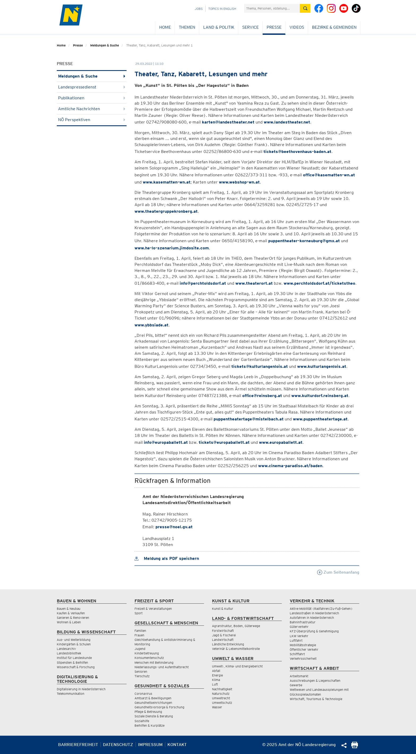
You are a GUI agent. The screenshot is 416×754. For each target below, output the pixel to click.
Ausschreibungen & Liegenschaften (315, 681)
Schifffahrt (297, 654)
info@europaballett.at (166, 442)
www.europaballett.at (280, 442)
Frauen (139, 635)
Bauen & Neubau (68, 609)
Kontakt (177, 744)
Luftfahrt (296, 640)
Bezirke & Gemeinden (334, 27)
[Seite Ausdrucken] (354, 746)
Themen (187, 27)
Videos (296, 27)
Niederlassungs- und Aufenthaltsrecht (162, 667)
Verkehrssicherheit (303, 659)
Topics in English (222, 9)
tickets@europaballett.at (224, 442)
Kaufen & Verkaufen (71, 613)
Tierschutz (142, 676)
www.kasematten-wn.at (166, 182)
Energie (217, 675)
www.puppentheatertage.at (320, 418)
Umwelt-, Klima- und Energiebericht (237, 666)
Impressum (150, 744)
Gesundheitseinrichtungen (153, 703)
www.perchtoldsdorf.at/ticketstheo (319, 283)
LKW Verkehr (299, 636)
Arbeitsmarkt (299, 676)
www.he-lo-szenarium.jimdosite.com (172, 247)
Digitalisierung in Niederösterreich (81, 689)
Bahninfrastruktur (302, 622)
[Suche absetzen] (305, 8)
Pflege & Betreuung (148, 712)
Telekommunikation (70, 694)
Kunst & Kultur (222, 609)
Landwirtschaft (222, 640)
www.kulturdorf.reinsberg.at (319, 395)
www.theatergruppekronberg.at (166, 211)
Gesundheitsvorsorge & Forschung (159, 707)
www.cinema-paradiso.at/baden (290, 465)
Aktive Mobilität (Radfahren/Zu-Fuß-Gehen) (321, 609)
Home (165, 27)
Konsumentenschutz (149, 658)
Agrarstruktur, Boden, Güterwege (236, 626)
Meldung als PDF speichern (167, 558)
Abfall (216, 671)
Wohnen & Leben (69, 622)
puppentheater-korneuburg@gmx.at (304, 240)
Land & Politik (218, 27)
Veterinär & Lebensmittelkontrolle (236, 649)
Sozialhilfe (142, 721)
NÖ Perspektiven (91, 119)
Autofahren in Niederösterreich (312, 618)
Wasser (217, 707)
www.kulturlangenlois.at (321, 366)
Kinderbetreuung (147, 653)
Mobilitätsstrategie (303, 645)
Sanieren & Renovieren (73, 618)
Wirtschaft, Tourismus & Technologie (316, 699)
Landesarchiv (66, 649)
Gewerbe (296, 685)
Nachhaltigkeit (222, 689)
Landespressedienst (91, 87)
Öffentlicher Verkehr (304, 649)
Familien (140, 631)
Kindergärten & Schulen (74, 644)
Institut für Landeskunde (74, 658)
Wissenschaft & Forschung (76, 667)
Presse (274, 27)
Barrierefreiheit (78, 744)
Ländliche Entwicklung (228, 644)
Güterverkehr (299, 627)
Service (250, 27)
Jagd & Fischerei (224, 635)
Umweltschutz (222, 703)
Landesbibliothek (69, 653)
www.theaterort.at (254, 283)
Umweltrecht (221, 698)
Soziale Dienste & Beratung (154, 716)
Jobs (199, 9)
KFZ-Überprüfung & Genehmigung (314, 631)
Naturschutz (220, 694)
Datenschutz (118, 744)
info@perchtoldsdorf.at (203, 283)
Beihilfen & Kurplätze (149, 725)
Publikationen (91, 97)
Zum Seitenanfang (338, 572)
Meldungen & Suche (104, 45)
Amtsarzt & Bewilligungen (153, 698)
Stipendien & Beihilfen (72, 662)
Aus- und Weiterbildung (73, 640)
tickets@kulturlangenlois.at (259, 366)
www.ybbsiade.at (151, 324)
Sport (138, 613)
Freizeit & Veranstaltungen (153, 609)
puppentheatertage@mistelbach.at (249, 418)
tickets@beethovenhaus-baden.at (297, 151)
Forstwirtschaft (223, 631)
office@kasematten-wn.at (329, 174)
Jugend (140, 649)
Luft (215, 684)
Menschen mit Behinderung (154, 662)
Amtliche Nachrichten (91, 108)
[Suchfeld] (272, 8)
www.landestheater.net (287, 122)
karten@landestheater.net (228, 122)
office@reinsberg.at (262, 395)
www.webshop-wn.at (239, 182)
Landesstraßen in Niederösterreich (314, 613)
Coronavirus (143, 694)
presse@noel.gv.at (174, 526)
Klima (216, 680)
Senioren (141, 672)
